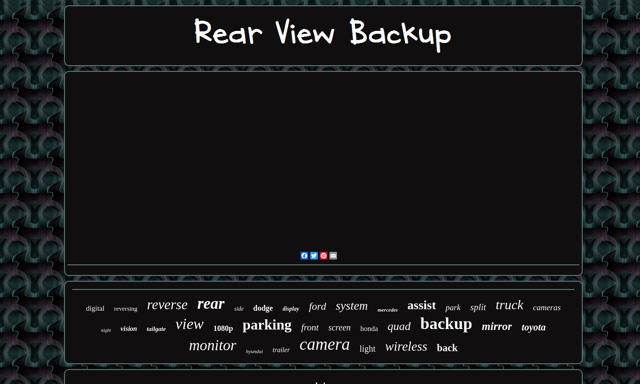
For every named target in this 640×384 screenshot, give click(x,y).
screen (339, 327)
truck (509, 304)
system (352, 305)
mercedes (388, 310)
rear (211, 303)
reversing (125, 308)
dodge (263, 308)
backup (446, 323)
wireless (406, 346)
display (291, 308)
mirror (497, 326)
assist (421, 305)
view (189, 323)
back (447, 348)
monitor (212, 345)
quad (399, 326)
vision (128, 328)
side (238, 308)
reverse (167, 304)
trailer (281, 350)
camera (325, 344)
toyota (534, 327)
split (478, 307)
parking (267, 324)
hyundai (254, 351)
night (106, 330)
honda (369, 328)
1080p (223, 328)
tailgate (156, 328)
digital (95, 308)
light (368, 349)
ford (317, 306)
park (452, 307)
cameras (547, 307)
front (310, 327)
